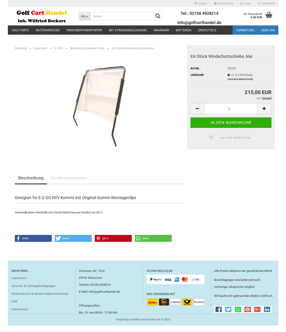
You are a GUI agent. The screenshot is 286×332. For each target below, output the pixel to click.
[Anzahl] (231, 109)
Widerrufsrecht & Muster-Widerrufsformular (39, 293)
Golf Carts (20, 30)
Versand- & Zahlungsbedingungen (33, 286)
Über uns (268, 30)
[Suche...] (84, 16)
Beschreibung (30, 177)
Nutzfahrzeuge (48, 30)
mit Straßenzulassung (128, 30)
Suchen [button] (200, 3)
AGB (14, 301)
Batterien (183, 30)
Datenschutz (19, 309)
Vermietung (245, 30)
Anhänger (161, 30)
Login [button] (245, 3)
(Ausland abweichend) (240, 79)
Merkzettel (266, 3)
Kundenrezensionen (68, 177)
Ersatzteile (207, 30)
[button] (224, 3)
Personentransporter (84, 30)
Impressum (18, 278)
